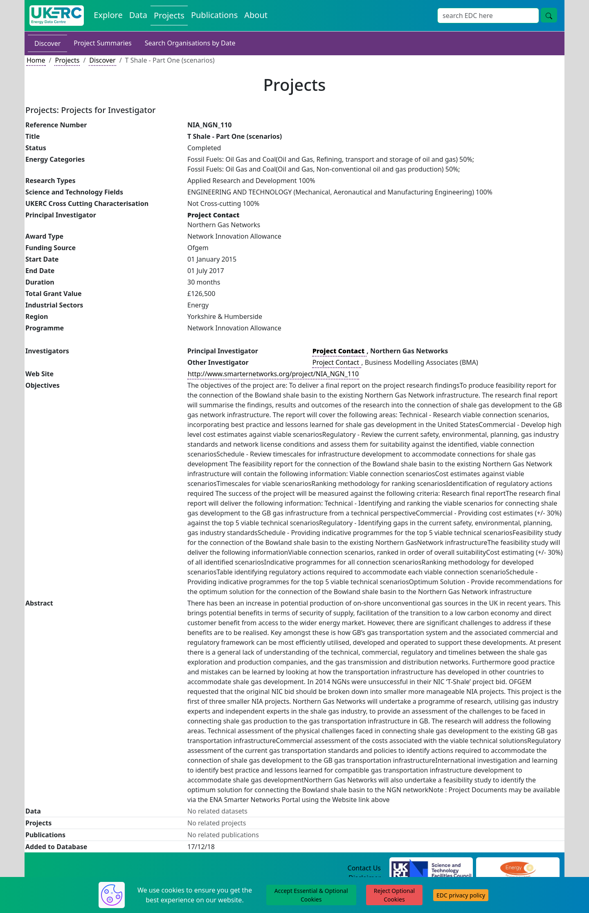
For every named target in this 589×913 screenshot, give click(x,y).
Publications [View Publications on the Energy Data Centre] (214, 14)
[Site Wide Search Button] (549, 15)
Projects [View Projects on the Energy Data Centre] (169, 15)
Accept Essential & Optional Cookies (311, 895)
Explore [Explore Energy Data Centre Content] (108, 14)
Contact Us (364, 867)
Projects (67, 60)
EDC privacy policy (460, 895)
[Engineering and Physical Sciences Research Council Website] (517, 868)
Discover (47, 43)
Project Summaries (102, 42)
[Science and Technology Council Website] (431, 868)
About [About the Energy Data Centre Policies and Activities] (256, 14)
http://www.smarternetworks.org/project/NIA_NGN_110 (273, 373)
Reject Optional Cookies (394, 895)
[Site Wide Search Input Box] (488, 15)
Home (36, 60)
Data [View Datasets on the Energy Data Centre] (138, 14)
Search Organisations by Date (190, 42)
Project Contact (336, 362)
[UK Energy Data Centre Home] (56, 15)
